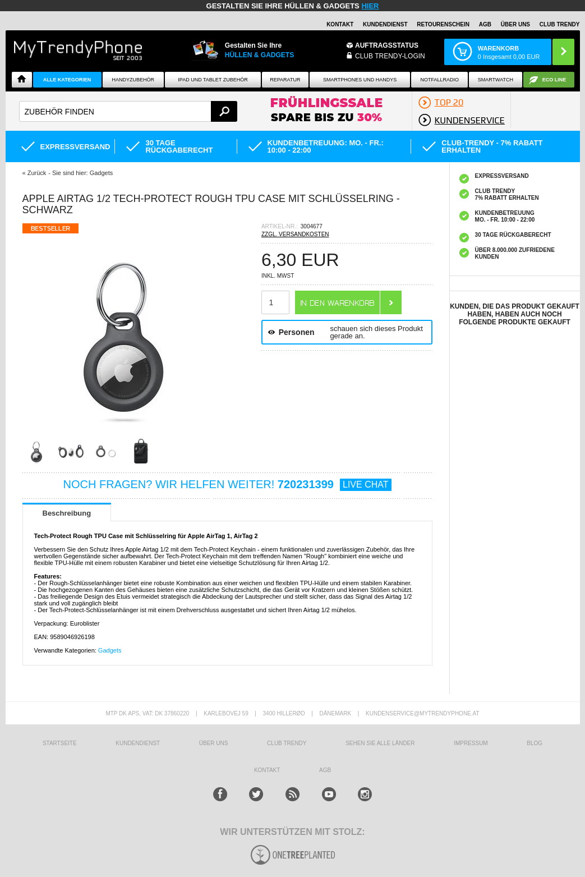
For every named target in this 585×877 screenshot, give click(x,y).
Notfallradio (439, 79)
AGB (485, 24)
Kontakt (339, 24)
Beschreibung (67, 513)
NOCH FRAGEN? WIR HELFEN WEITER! (227, 484)
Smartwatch (495, 79)
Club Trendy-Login (390, 56)
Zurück (37, 172)
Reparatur (285, 79)
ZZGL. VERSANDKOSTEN (295, 234)
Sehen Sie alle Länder (380, 743)
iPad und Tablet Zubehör (212, 79)
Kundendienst (385, 24)
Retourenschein (443, 24)
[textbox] (128, 111)
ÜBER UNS (515, 24)
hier (370, 6)
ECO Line (554, 79)
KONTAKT (267, 770)
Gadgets (110, 650)
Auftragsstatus (386, 45)
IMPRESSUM (471, 743)
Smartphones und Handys (360, 79)
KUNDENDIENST (138, 743)
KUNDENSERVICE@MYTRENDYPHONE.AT (423, 713)
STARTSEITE (60, 743)
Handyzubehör (133, 79)
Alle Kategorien (67, 79)
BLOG (534, 743)
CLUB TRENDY (560, 24)
